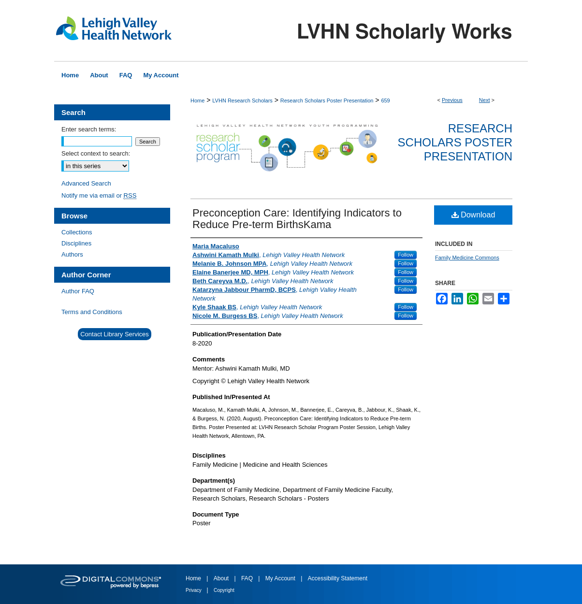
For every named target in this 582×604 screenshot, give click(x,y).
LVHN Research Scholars (242, 100)
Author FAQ (77, 291)
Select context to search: (95, 153)
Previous (452, 100)
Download (473, 215)
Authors (72, 254)
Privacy (194, 590)
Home (197, 100)
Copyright (224, 590)
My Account (281, 578)
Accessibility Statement (337, 578)
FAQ (247, 578)
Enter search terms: (88, 129)
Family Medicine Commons (467, 257)
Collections (76, 232)
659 (385, 100)
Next (484, 100)
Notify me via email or (98, 195)
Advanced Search (86, 183)
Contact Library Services (114, 334)
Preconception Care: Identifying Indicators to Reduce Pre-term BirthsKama (297, 218)
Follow (405, 255)
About (222, 578)
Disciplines (76, 243)
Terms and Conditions (91, 312)
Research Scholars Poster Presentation (327, 100)
